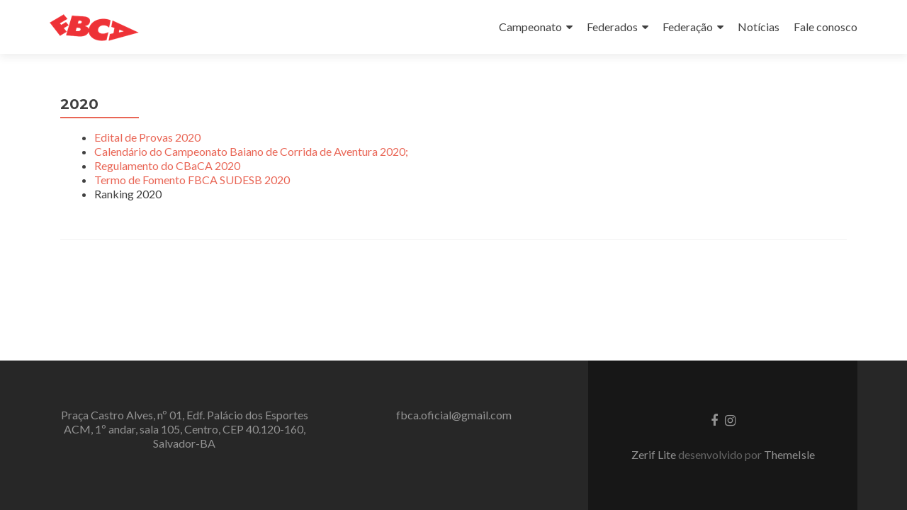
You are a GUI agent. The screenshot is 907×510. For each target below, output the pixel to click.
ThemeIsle (789, 454)
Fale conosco (825, 26)
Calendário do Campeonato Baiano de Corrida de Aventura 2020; (251, 151)
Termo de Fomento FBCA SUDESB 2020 (192, 179)
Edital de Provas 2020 (147, 137)
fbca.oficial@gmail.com (454, 414)
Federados (612, 26)
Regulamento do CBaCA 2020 (167, 165)
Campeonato (530, 26)
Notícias (758, 26)
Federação (688, 26)
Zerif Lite (654, 454)
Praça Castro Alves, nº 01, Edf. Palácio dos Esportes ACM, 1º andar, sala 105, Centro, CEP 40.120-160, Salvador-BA (184, 429)
